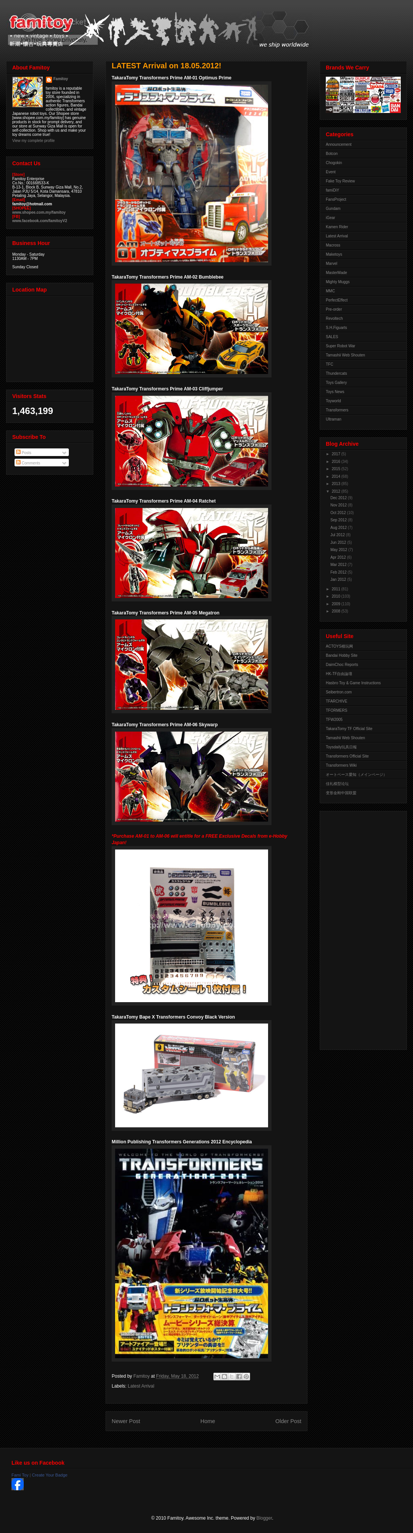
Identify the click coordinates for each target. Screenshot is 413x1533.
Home (207, 1421)
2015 (336, 469)
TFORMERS (336, 710)
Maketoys (334, 254)
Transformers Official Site (347, 756)
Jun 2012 (338, 542)
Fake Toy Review (340, 181)
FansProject (336, 199)
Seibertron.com (339, 692)
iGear (330, 218)
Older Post (288, 1421)
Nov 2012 (339, 505)
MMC (330, 291)
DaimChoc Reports (342, 665)
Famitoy (61, 79)
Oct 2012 (338, 513)
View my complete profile (33, 141)
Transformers (337, 410)
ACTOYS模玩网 (339, 646)
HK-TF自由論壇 (339, 674)
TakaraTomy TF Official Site (349, 729)
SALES (332, 337)
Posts (23, 453)
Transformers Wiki (341, 765)
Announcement (338, 144)
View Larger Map (50, 337)
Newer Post (126, 1421)
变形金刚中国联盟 (341, 793)
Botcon (332, 154)
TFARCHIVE (336, 701)
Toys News (335, 392)
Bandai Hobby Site (342, 655)
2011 (336, 589)
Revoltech (334, 318)
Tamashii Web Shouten (345, 355)
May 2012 (339, 550)
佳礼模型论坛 (337, 784)
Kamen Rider (337, 227)
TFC (329, 364)
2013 (336, 484)
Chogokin (334, 163)
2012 (336, 491)
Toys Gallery (336, 382)
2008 (336, 611)
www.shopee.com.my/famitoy (39, 212)
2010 (336, 596)
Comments (28, 463)
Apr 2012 (338, 557)
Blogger (264, 1518)
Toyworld (333, 401)
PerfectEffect (337, 300)
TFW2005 (334, 719)
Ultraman (333, 419)
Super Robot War (340, 346)
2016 (336, 461)
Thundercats (336, 373)
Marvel (331, 263)
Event (331, 172)
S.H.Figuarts (336, 328)
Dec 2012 (339, 498)
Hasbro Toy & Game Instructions (353, 683)
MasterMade (336, 273)
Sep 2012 (339, 520)
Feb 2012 (339, 572)
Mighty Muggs (338, 282)
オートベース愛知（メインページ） (356, 774)
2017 (336, 454)
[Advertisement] (356, 928)
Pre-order (334, 309)
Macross (333, 245)
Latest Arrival (141, 1386)
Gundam (333, 208)
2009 (336, 604)
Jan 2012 (338, 579)
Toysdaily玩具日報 (341, 747)
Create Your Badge (49, 1475)
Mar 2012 (339, 565)
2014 (336, 476)
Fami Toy (19, 1475)
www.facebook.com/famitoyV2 (39, 221)
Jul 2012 (338, 535)
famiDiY (332, 190)
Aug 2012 (339, 528)
